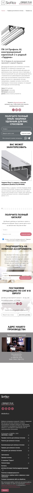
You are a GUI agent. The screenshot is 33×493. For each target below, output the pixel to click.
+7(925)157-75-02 (26, 2)
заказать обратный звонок (25, 3)
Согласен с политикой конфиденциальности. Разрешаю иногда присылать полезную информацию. (16, 237)
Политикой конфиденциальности (10, 487)
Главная (3, 8)
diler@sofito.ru (5, 411)
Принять (5, 490)
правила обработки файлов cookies (15, 484)
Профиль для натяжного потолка (15, 8)
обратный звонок (18, 99)
